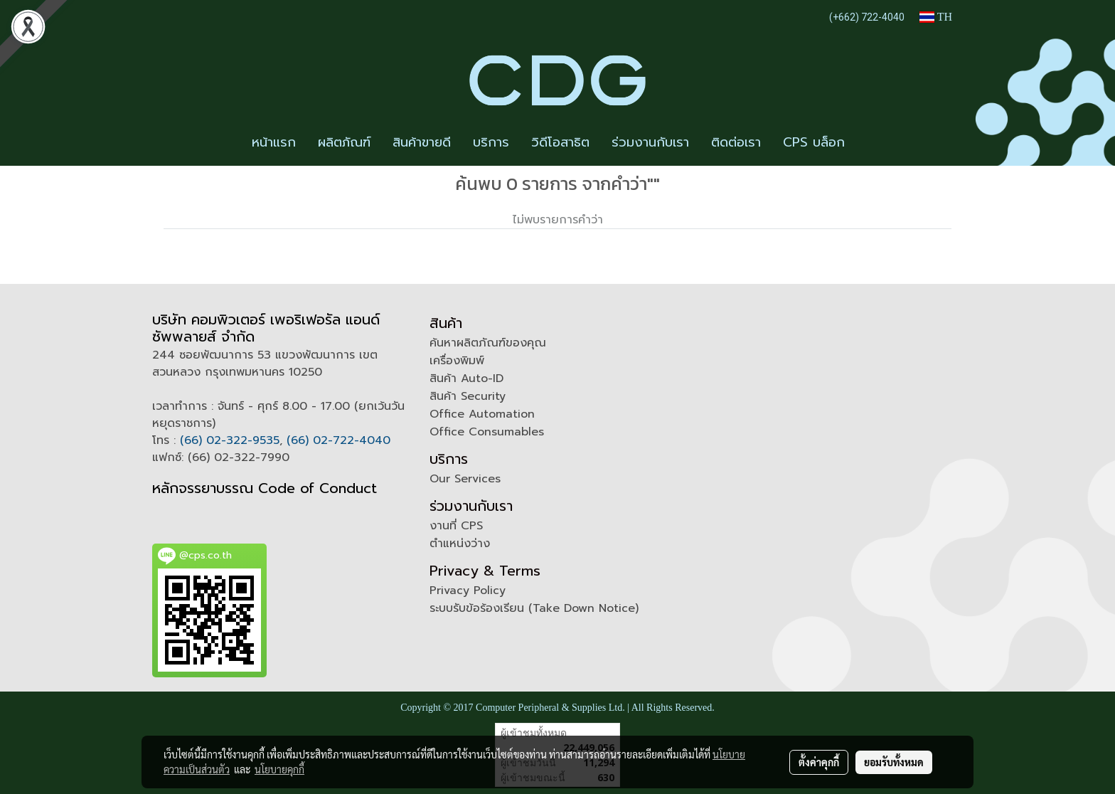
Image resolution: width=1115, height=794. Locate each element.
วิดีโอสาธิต (560, 142)
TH (935, 17)
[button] (868, 143)
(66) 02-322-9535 (229, 440)
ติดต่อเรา (736, 142)
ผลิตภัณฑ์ (344, 142)
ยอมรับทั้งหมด (894, 762)
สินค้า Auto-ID (466, 378)
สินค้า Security (468, 396)
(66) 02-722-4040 (338, 440)
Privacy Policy (468, 590)
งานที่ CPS (456, 525)
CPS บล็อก (814, 142)
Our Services (465, 478)
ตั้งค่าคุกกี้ (819, 762)
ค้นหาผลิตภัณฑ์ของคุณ (488, 342)
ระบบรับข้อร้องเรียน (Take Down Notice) (534, 608)
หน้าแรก (274, 142)
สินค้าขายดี (422, 142)
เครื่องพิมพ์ (457, 360)
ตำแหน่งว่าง (460, 543)
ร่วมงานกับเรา (650, 142)
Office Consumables (487, 431)
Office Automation (482, 414)
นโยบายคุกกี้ (279, 769)
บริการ (491, 142)
